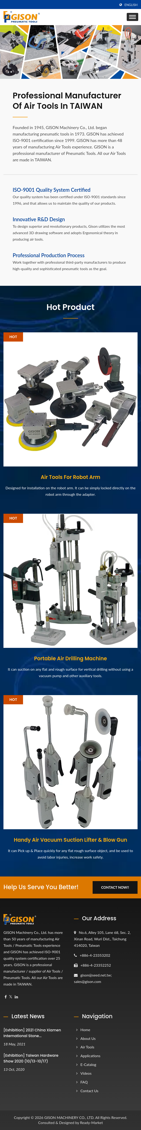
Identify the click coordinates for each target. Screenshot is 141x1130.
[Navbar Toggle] (132, 17)
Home (85, 1029)
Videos (85, 1073)
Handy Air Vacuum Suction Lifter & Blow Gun (70, 840)
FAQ (84, 1082)
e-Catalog (88, 1064)
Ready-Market (91, 1122)
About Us (88, 1038)
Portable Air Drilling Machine (70, 658)
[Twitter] (10, 997)
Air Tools (87, 1047)
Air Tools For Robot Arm (70, 477)
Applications (90, 1055)
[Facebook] (6, 997)
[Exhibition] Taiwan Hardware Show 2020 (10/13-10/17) (30, 1058)
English (131, 5)
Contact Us (89, 1091)
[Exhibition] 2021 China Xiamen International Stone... (32, 1033)
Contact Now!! (115, 887)
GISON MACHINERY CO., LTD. (69, 1117)
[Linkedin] (16, 997)
